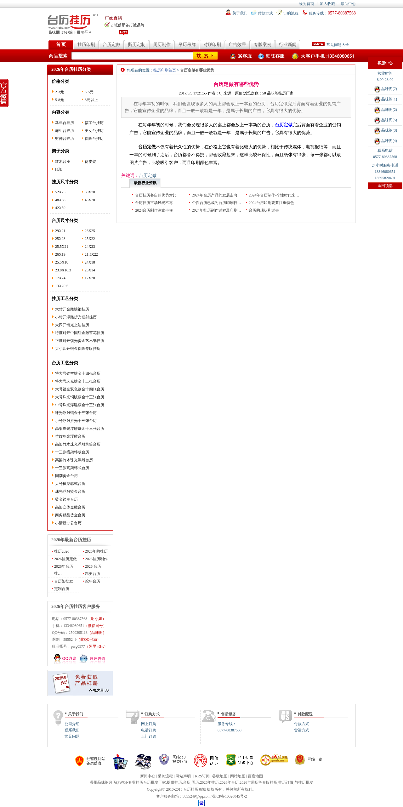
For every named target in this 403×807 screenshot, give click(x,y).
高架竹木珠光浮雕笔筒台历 (77, 444)
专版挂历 (269, 782)
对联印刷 (212, 44)
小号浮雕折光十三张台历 (76, 420)
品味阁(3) (385, 130)
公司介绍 (72, 724)
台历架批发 (63, 581)
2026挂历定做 (65, 559)
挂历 (178, 782)
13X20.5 (61, 286)
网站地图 (237, 776)
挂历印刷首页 (164, 70)
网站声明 (183, 776)
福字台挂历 (94, 123)
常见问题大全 (330, 45)
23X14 (90, 270)
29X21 (60, 231)
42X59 (60, 208)
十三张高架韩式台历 (72, 468)
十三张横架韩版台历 (72, 452)
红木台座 (62, 161)
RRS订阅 (202, 776)
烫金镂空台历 (66, 499)
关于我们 (239, 13)
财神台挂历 (64, 138)
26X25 (90, 231)
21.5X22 (91, 254)
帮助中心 (348, 4)
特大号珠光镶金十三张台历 (77, 381)
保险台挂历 (94, 138)
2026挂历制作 (96, 559)
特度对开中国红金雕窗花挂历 (79, 333)
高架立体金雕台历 (70, 507)
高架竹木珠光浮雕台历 (74, 460)
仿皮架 (90, 161)
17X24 (60, 278)
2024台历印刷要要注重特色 (271, 203)
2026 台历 (93, 566)
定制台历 (61, 589)
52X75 (60, 192)
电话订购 (148, 730)
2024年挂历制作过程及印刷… (216, 210)
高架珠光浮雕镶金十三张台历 (79, 428)
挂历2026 (61, 551)
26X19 (60, 254)
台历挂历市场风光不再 (154, 203)
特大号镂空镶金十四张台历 (77, 373)
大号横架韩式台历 (70, 483)
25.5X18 (61, 262)
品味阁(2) (385, 109)
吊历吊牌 (187, 44)
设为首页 (306, 4)
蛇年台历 (92, 581)
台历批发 (150, 782)
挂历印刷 (86, 44)
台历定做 (111, 44)
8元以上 (91, 100)
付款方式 (265, 13)
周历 (195, 782)
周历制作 (162, 44)
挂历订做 (285, 782)
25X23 (60, 238)
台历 (186, 782)
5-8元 (59, 100)
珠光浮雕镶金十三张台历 (76, 413)
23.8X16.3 (63, 270)
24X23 (90, 246)
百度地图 (255, 776)
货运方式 (301, 730)
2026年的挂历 (96, 551)
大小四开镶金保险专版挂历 (77, 348)
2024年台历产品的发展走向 (214, 195)
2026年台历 (229, 782)
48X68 (60, 200)
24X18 (90, 262)
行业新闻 (288, 44)
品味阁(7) (385, 89)
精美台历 (92, 573)
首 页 (61, 44)
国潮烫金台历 (66, 476)
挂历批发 (305, 782)
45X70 (90, 200)
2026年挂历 (209, 782)
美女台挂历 (94, 130)
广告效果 (237, 44)
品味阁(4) (385, 141)
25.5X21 (61, 246)
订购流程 (290, 13)
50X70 (90, 192)
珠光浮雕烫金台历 (70, 491)
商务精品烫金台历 (70, 515)
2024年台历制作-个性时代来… (274, 195)
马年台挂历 (64, 123)
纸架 (59, 169)
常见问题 (72, 736)
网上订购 (148, 724)
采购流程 (165, 776)
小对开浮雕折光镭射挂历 (76, 317)
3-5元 (89, 92)
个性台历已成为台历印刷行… (216, 203)
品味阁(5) (385, 120)
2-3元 (59, 92)
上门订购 (148, 736)
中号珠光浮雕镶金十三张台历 (79, 405)
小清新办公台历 (68, 523)
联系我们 (72, 730)
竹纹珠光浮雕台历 (70, 436)
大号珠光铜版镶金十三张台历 (79, 397)
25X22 (90, 238)
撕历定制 (136, 44)
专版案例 (262, 44)
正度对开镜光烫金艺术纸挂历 (79, 340)
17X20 (90, 278)
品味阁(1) (385, 99)
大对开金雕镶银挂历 (72, 309)
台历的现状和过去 (264, 210)
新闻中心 (147, 776)
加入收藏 (327, 4)
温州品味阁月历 (103, 782)
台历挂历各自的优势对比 (156, 195)
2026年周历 (249, 782)
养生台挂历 (64, 130)
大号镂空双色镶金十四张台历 (79, 389)
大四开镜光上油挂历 (72, 325)
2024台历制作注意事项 (154, 210)
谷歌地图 (219, 776)
